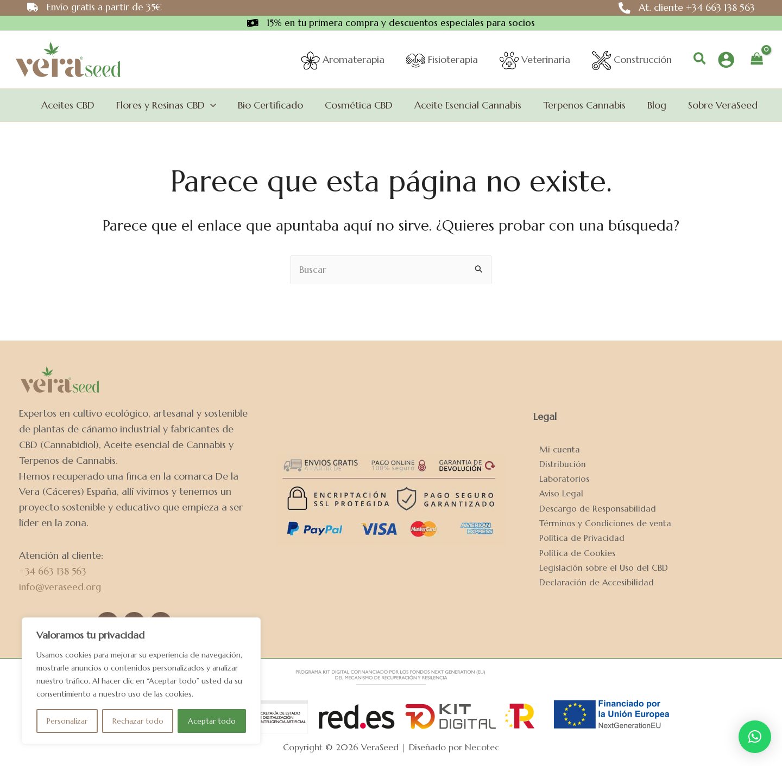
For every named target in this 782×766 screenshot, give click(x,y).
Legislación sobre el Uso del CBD (598, 570)
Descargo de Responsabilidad (592, 507)
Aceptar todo (212, 721)
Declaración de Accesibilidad (592, 585)
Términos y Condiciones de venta (600, 523)
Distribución (557, 461)
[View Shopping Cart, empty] (757, 60)
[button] (700, 60)
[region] (141, 680)
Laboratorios (558, 476)
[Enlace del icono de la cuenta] (726, 60)
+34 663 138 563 (53, 571)
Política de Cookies (571, 554)
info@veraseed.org (61, 586)
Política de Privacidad (576, 539)
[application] (224, 106)
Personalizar (67, 721)
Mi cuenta (554, 445)
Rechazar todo (137, 721)
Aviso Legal (555, 491)
